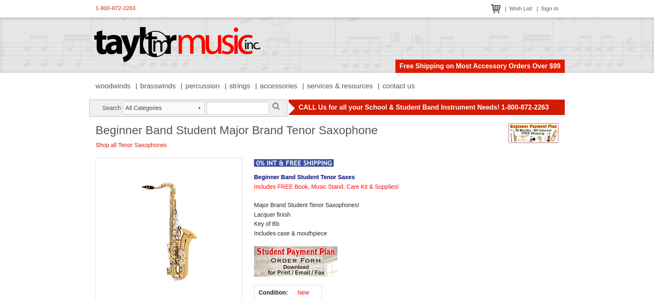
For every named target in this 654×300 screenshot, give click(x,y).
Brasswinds (158, 86)
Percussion (202, 86)
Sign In (549, 8)
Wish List (520, 8)
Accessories (278, 86)
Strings (239, 86)
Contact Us (398, 86)
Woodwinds (113, 86)
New (303, 292)
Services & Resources (340, 86)
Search (111, 108)
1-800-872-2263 (116, 8)
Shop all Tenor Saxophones (131, 145)
